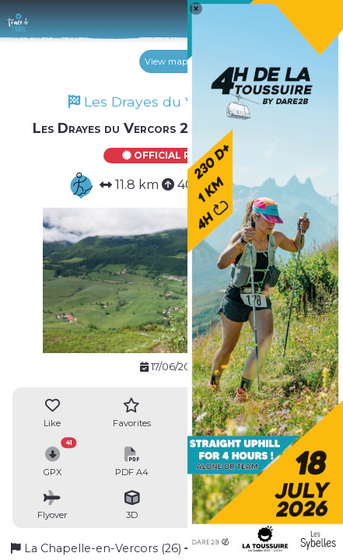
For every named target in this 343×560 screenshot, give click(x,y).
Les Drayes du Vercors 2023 (171, 101)
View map (171, 61)
